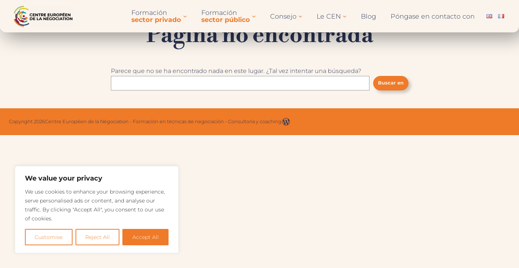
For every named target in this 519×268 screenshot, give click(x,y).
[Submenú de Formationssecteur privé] (185, 16)
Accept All (145, 237)
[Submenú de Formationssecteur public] (254, 16)
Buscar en (391, 83)
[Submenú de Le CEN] (345, 16)
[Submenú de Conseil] (300, 16)
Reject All (97, 237)
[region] (97, 209)
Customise (49, 237)
